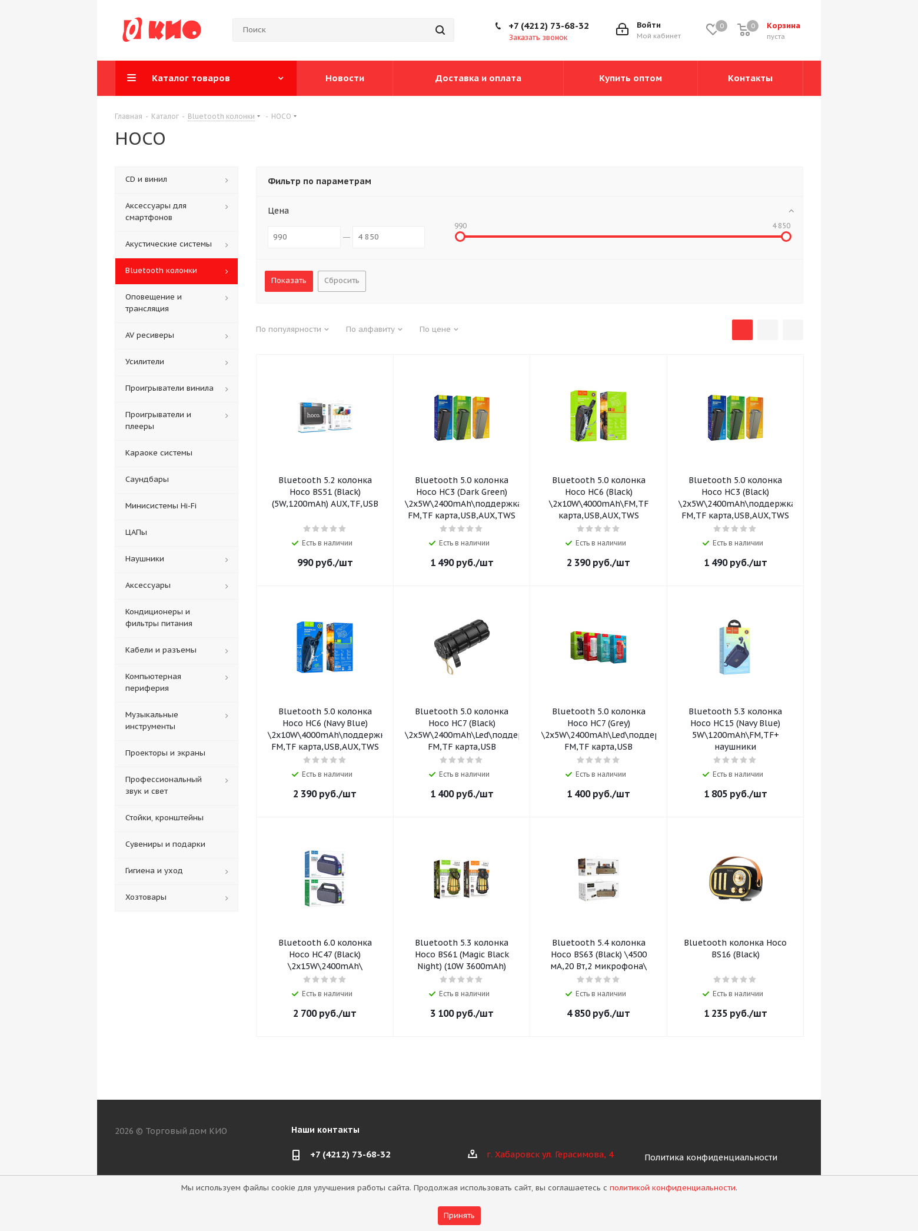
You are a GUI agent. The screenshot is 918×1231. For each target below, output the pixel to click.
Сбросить (342, 280)
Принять (459, 1215)
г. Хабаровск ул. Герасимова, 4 (550, 1154)
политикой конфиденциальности (673, 1188)
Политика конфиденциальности (710, 1157)
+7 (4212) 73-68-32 (548, 25)
